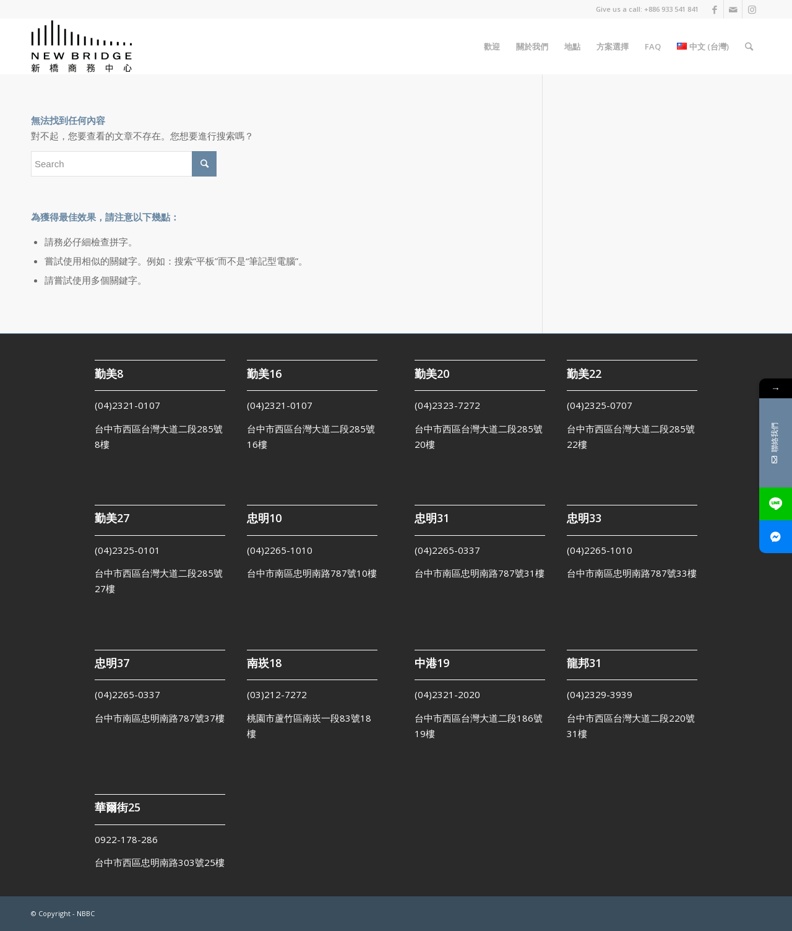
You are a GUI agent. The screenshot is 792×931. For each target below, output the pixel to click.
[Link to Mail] (733, 9)
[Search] (749, 46)
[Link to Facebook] (714, 9)
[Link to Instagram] (751, 9)
